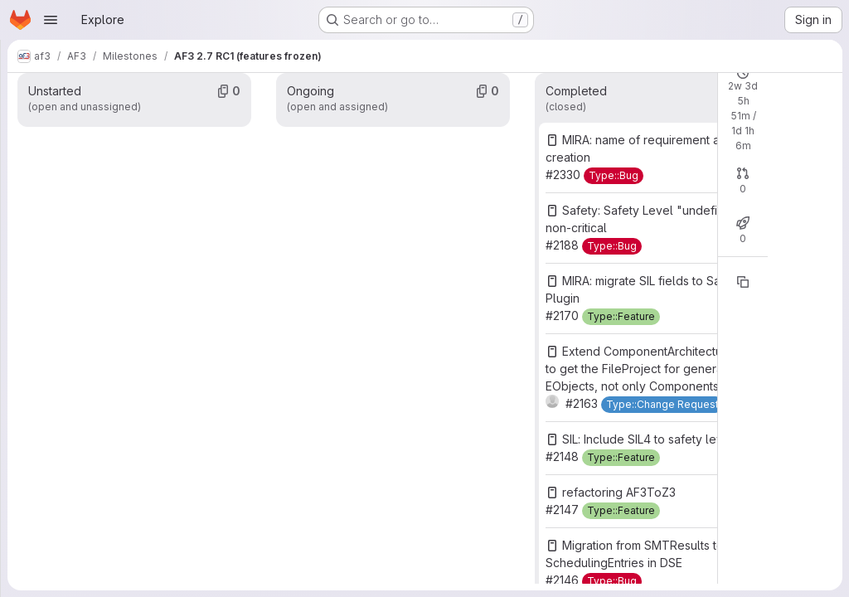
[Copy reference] (743, 282)
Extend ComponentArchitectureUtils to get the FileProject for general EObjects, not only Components (651, 368)
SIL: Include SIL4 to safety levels (651, 439)
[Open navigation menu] (50, 20)
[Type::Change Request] (662, 404)
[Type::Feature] (621, 316)
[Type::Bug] (613, 175)
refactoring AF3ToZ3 (619, 492)
